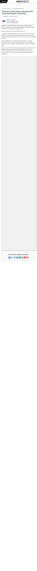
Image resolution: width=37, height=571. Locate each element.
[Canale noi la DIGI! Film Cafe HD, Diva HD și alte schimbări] (32, 262)
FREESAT (6, 530)
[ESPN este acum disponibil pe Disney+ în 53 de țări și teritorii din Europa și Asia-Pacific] (32, 272)
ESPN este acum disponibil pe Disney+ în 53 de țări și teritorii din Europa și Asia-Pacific (16, 271)
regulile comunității (21, 226)
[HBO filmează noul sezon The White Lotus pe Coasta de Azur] (18, 429)
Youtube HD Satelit (18, 508)
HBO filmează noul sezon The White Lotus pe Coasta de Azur (18, 417)
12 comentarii (5, 16)
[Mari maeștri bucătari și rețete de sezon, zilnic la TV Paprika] (32, 294)
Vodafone (32, 530)
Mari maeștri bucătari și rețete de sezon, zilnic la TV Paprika (16, 292)
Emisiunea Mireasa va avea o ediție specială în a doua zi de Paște (14, 302)
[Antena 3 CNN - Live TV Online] (32, 334)
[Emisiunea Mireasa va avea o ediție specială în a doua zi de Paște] (32, 304)
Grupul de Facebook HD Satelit (18, 501)
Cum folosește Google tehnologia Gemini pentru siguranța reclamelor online (16, 369)
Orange (22, 530)
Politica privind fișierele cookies (18, 544)
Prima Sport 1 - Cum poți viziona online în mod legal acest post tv (16, 312)
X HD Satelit (18, 515)
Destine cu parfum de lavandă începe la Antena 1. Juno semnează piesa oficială (18, 393)
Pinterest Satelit (18, 519)
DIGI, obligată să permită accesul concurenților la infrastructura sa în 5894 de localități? (16, 282)
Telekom (26, 530)
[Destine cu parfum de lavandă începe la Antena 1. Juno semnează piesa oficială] (18, 404)
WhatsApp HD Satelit (18, 504)
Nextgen (17, 530)
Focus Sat (12, 530)
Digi (3, 530)
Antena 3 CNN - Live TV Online (13, 331)
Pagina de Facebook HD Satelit (18, 497)
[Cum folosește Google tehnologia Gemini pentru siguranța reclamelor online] (18, 380)
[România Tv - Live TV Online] (32, 353)
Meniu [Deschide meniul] (3, 1)
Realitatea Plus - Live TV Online (13, 341)
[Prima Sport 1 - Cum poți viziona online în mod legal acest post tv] (32, 314)
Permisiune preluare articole (18, 540)
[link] (18, 262)
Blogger (28, 550)
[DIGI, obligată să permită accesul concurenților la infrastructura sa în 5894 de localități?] (32, 283)
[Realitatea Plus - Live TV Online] (32, 343)
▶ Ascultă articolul (13, 16)
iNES (3, 532)
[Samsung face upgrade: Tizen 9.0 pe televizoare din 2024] (32, 324)
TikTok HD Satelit (18, 512)
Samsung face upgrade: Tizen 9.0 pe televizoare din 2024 (14, 322)
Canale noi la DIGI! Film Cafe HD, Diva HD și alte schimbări (16, 260)
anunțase (8, 48)
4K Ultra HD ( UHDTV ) (7, 8)
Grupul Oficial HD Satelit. (21, 229)
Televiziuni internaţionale (18, 8)
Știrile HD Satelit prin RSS (18, 522)
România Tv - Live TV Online (12, 350)
